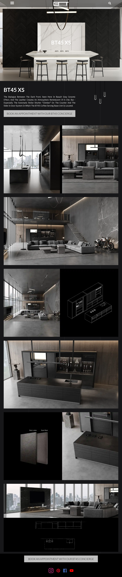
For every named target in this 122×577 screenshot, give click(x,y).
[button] (12, 3)
